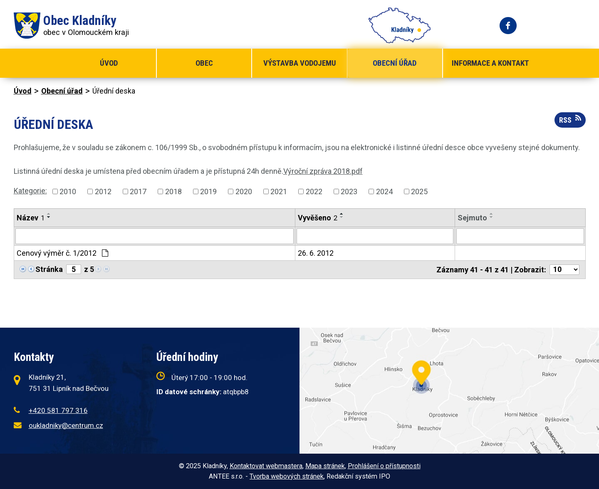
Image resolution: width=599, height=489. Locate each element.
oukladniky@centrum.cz (66, 425)
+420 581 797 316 (58, 410)
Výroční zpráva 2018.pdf (323, 171)
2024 (384, 191)
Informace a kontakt (490, 63)
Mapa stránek (325, 466)
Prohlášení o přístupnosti (384, 466)
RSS (570, 119)
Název (31, 217)
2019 (208, 191)
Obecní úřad (394, 63)
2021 (278, 191)
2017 (138, 191)
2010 (67, 191)
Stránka (49, 269)
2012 (103, 191)
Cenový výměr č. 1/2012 (62, 253)
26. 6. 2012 (316, 253)
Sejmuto (472, 217)
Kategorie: (30, 190)
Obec (204, 63)
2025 (419, 191)
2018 (173, 191)
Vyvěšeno (317, 217)
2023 (349, 191)
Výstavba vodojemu (299, 63)
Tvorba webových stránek (287, 476)
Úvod (109, 63)
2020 (243, 191)
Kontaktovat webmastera (266, 466)
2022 (314, 191)
